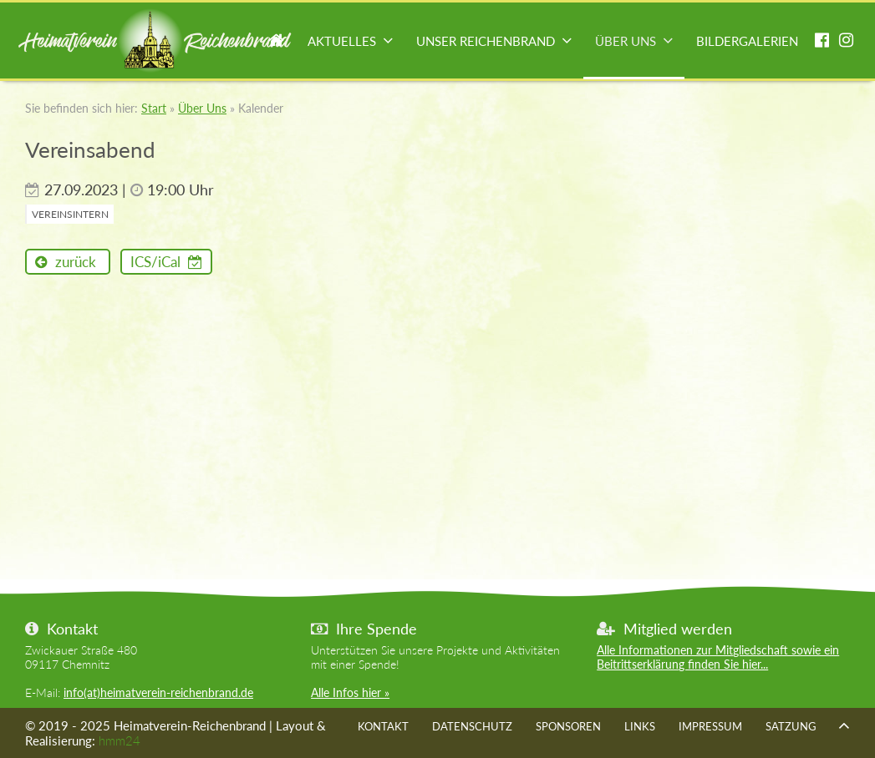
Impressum (710, 726)
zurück (74, 261)
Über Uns (625, 40)
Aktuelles (342, 40)
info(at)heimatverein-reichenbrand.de (158, 692)
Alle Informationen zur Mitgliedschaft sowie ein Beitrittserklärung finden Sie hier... (718, 657)
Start (276, 42)
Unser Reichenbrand (485, 40)
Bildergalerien (747, 40)
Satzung (791, 726)
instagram (846, 42)
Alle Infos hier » (350, 692)
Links (639, 726)
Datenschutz (472, 726)
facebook (822, 42)
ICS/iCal (157, 261)
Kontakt (383, 726)
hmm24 (119, 740)
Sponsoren (568, 726)
